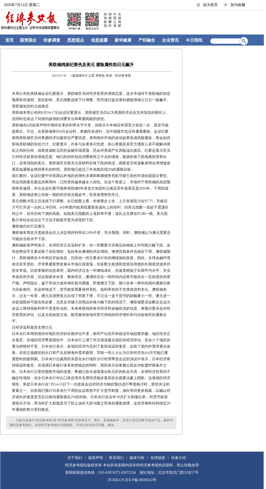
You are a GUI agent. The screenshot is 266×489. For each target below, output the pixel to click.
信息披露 (99, 40)
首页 (9, 40)
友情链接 (157, 458)
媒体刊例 (137, 458)
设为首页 (210, 5)
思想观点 (75, 40)
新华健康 (123, 40)
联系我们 (116, 458)
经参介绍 (178, 458)
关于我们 (74, 458)
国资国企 (28, 40)
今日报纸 (194, 40)
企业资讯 (170, 40)
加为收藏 (237, 5)
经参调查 (51, 40)
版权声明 (95, 458)
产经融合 (146, 40)
